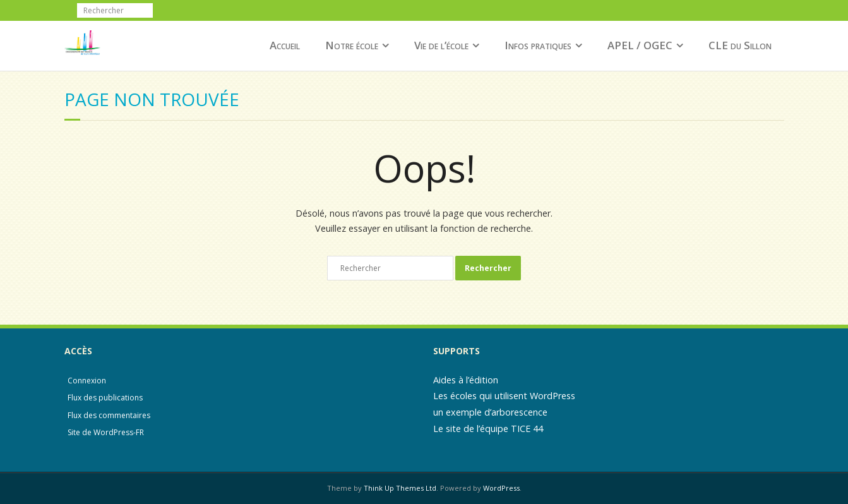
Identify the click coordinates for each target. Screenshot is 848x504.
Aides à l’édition (465, 380)
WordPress (501, 488)
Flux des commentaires (109, 415)
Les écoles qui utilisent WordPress (504, 396)
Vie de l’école (441, 45)
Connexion (87, 380)
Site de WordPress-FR (106, 432)
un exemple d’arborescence (490, 412)
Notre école (351, 45)
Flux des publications (105, 397)
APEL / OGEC (639, 45)
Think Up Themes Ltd (400, 488)
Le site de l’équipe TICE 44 (488, 429)
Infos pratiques (538, 45)
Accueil (285, 45)
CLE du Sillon (740, 45)
